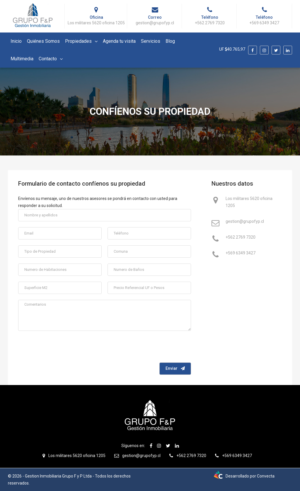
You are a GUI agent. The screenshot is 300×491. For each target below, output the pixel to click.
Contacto (48, 58)
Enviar (175, 368)
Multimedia (22, 58)
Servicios (150, 41)
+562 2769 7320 (240, 238)
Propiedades (78, 41)
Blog (170, 41)
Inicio (16, 41)
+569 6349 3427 (240, 253)
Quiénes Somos (43, 41)
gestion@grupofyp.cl (245, 222)
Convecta (266, 476)
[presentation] (146, 348)
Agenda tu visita (119, 41)
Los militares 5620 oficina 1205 (249, 202)
